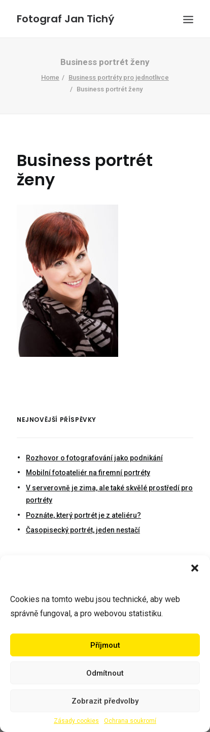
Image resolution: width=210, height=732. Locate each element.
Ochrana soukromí (130, 720)
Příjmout (105, 645)
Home (50, 77)
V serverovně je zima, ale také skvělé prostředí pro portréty (109, 494)
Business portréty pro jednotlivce (118, 77)
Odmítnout (105, 673)
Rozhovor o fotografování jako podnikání (94, 458)
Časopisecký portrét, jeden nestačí (83, 530)
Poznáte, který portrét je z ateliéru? (83, 515)
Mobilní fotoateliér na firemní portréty (88, 473)
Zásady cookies (76, 720)
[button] (195, 568)
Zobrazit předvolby (105, 701)
